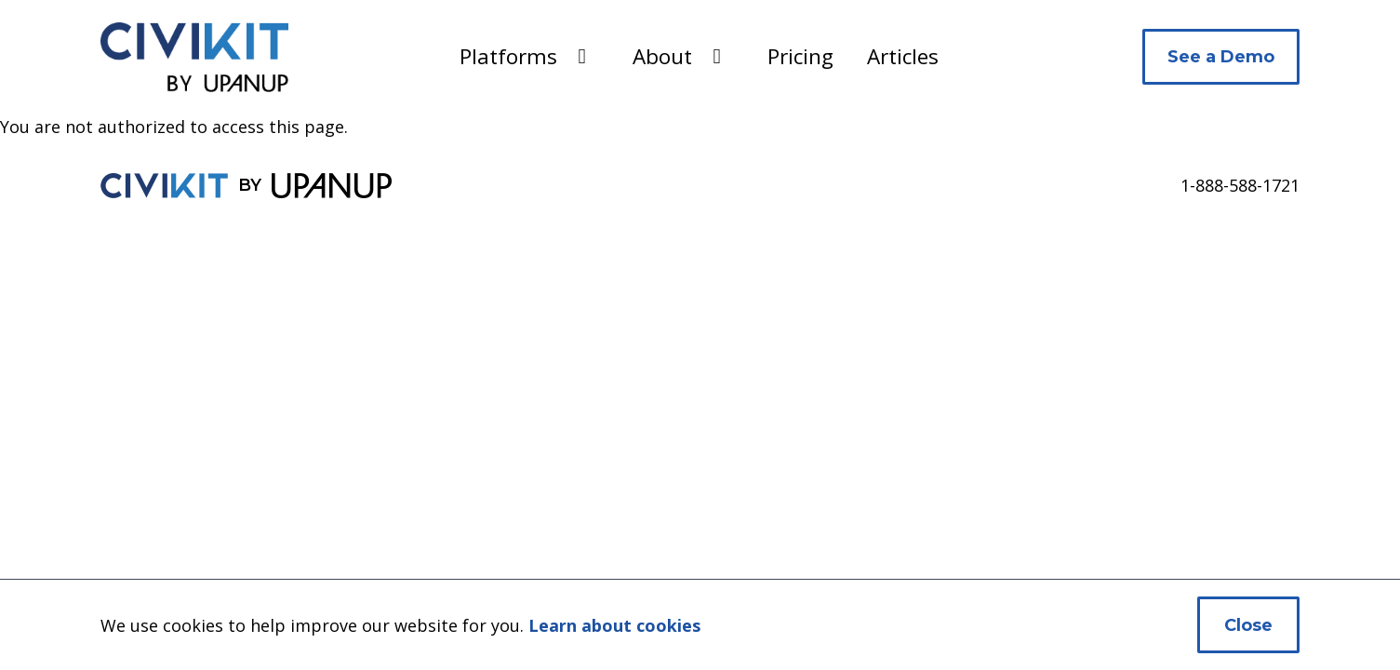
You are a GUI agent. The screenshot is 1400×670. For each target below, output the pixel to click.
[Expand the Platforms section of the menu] (582, 57)
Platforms (508, 56)
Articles (903, 56)
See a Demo (1220, 57)
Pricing (800, 56)
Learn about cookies (614, 625)
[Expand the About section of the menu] (717, 57)
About (662, 56)
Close (1248, 625)
